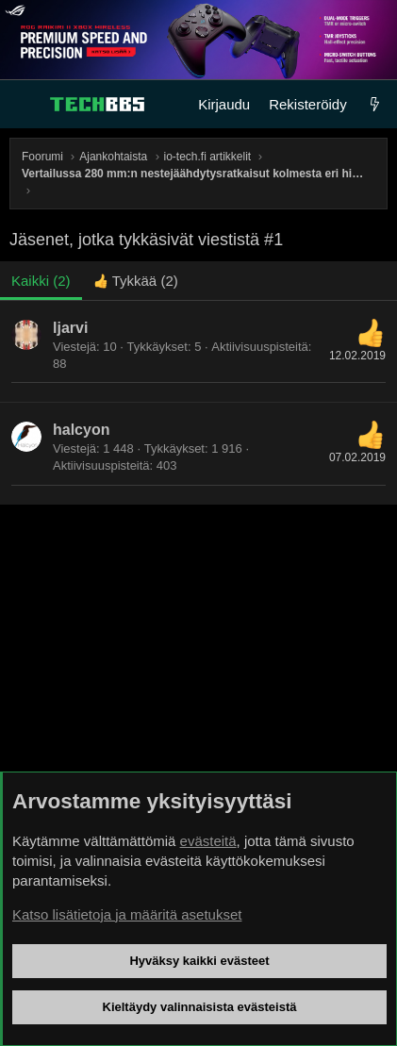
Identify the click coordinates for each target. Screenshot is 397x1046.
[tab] (136, 280)
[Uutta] (374, 104)
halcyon (81, 430)
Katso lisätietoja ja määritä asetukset (126, 914)
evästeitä (208, 841)
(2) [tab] (41, 281)
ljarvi (70, 328)
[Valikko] (24, 105)
